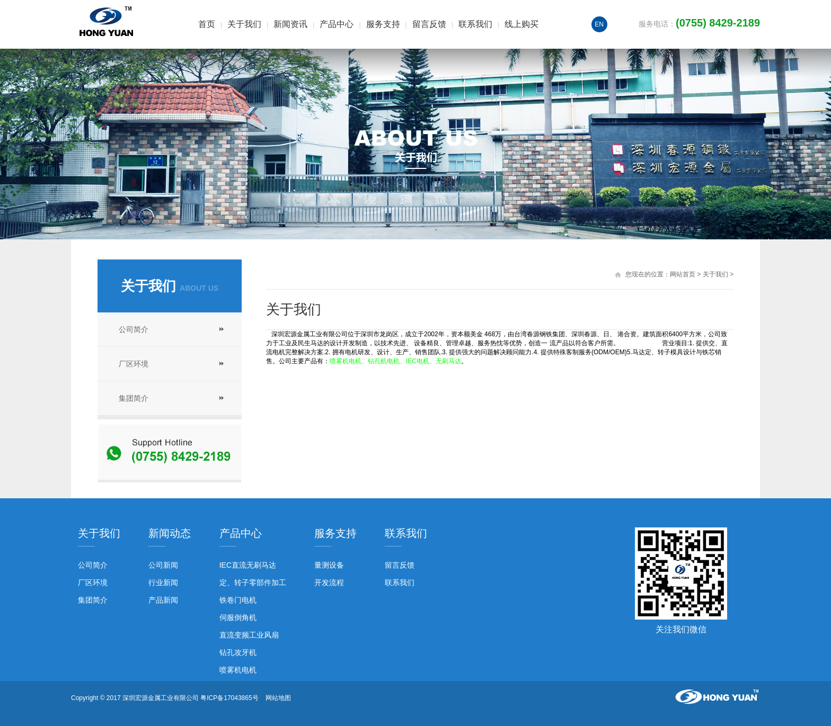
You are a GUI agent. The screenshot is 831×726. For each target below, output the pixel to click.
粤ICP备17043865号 (229, 698)
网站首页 (682, 274)
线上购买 (521, 24)
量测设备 (329, 565)
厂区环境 (133, 364)
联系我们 (475, 24)
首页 (206, 24)
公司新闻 (163, 565)
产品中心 (336, 24)
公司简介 (133, 329)
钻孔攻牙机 (238, 652)
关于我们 (244, 24)
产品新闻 (163, 600)
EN (599, 24)
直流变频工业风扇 (249, 635)
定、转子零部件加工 (252, 582)
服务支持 (383, 24)
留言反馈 (429, 24)
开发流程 (329, 582)
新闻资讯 (290, 24)
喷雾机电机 (238, 670)
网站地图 (278, 698)
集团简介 (133, 398)
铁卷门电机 (238, 600)
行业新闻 (163, 582)
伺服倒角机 (238, 617)
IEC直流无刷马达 (247, 565)
